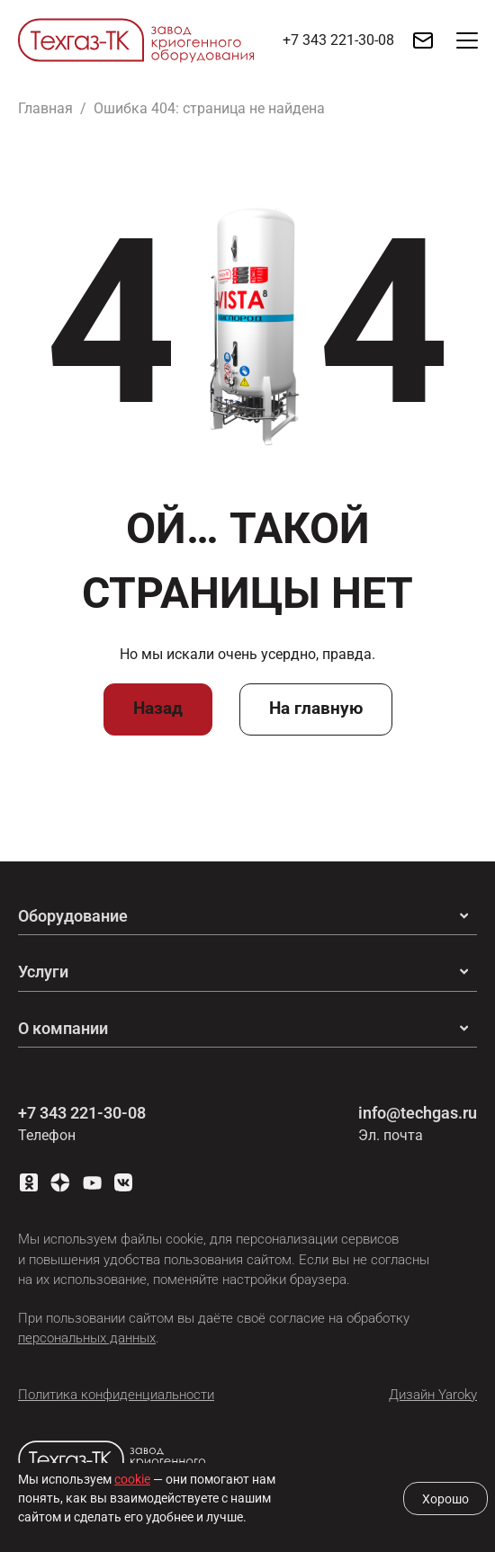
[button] (467, 41)
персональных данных (87, 1338)
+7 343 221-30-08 (82, 1112)
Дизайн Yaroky (433, 1395)
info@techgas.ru (417, 1112)
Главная (45, 108)
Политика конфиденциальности (116, 1395)
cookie (132, 1479)
